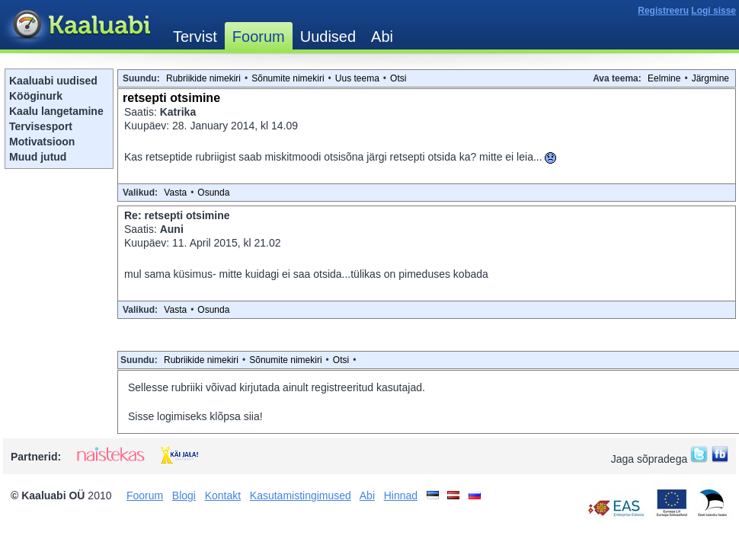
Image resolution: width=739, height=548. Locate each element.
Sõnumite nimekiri (287, 78)
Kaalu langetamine (56, 111)
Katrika (178, 112)
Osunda (213, 192)
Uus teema (357, 78)
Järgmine (710, 78)
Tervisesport (40, 126)
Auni (172, 229)
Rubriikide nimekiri (203, 78)
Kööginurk (35, 96)
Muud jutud (37, 157)
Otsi (398, 78)
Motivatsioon (42, 141)
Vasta (175, 192)
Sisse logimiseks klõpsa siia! (195, 416)
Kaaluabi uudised (53, 81)
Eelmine (664, 78)
